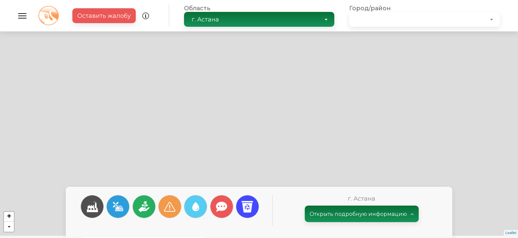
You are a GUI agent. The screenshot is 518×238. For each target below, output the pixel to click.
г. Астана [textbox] (205, 19)
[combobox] (259, 19)
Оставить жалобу (104, 16)
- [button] (9, 227)
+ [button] (9, 217)
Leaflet (510, 233)
